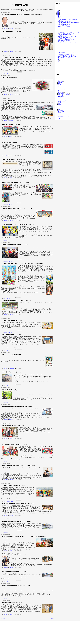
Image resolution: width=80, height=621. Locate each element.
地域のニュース (6, 29)
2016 (58, 12)
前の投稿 (52, 618)
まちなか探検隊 (60, 81)
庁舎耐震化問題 (60, 96)
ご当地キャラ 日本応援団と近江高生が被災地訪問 (13, 485)
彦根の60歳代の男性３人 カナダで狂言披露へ (12, 602)
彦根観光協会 (60, 112)
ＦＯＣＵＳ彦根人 (60, 76)
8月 (58, 59)
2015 (58, 13)
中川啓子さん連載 (60, 95)
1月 (58, 67)
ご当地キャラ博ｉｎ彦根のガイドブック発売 (12, 320)
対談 (58, 91)
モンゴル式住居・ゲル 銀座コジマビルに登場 (12, 334)
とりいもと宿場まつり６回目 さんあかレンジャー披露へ (15, 571)
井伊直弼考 (59, 84)
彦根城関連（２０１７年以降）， (63, 100)
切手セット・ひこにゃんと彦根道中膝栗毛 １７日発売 (14, 354)
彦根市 (59, 113)
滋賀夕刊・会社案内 (61, 111)
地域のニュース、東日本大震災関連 (8, 501)
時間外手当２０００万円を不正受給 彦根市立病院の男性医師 (16, 585)
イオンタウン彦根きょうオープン (9, 100)
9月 (58, 58)
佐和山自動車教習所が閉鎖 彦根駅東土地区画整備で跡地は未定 (16, 521)
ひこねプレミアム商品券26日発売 (9, 142)
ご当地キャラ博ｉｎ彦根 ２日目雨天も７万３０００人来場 (15, 182)
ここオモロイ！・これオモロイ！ (63, 78)
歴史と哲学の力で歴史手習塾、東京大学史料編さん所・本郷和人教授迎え (18, 503)
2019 (58, 9)
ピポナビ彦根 (60, 117)
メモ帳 (59, 83)
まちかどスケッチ (60, 80)
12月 (58, 16)
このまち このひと (61, 79)
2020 (58, 8)
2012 (58, 68)
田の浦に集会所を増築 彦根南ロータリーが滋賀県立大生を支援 (16, 300)
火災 (58, 85)
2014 (58, 14)
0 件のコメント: (12, 28)
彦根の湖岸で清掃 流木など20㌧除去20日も (12, 372)
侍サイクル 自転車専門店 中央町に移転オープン (13, 425)
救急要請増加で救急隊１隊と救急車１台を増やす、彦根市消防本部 (17, 406)
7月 (58, 60)
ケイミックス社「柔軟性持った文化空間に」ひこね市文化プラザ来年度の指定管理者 (21, 57)
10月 (58, 18)
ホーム (28, 618)
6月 (58, 61)
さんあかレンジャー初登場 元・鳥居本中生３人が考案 (14, 444)
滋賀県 (59, 109)
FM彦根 (59, 118)
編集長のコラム (60, 102)
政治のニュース (60, 90)
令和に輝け (59, 104)
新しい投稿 (3, 618)
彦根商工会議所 (60, 115)
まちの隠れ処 (60, 82)
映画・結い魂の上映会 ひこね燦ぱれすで (11, 390)
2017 (58, 11)
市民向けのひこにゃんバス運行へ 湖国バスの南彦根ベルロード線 (17, 208)
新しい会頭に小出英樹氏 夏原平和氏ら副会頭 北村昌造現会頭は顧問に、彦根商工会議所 (22, 14)
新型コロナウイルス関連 (61, 89)
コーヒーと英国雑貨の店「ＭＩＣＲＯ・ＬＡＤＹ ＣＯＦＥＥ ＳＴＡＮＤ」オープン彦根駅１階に (24, 536)
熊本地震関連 (60, 86)
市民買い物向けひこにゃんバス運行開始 (11, 124)
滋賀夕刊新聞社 (60, 110)
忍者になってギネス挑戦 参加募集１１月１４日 (12, 77)
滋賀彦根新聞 (14, 5)
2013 (58, 15)
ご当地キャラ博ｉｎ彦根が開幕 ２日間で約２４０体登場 (15, 244)
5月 (58, 62)
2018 (58, 10)
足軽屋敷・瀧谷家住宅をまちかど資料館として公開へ (14, 159)
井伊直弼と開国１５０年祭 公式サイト (64, 116)
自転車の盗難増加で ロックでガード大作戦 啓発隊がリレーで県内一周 (18, 224)
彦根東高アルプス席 (61, 101)
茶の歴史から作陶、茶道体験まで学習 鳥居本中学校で (14, 554)
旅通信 (59, 103)
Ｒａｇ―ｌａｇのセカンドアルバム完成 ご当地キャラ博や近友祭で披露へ (19, 465)
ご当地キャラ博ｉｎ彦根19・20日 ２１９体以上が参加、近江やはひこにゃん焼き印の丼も (22, 263)
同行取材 (59, 97)
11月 (58, 17)
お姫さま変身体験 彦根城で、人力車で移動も (12, 31)
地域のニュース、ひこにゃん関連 (8, 204)
